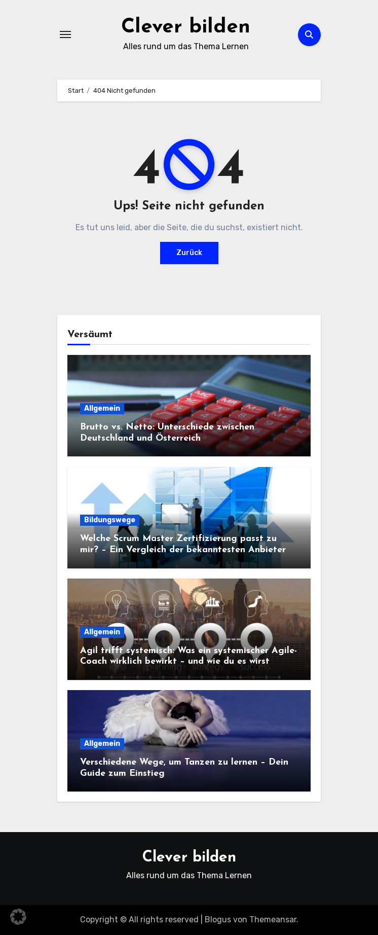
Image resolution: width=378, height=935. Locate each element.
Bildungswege (109, 520)
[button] (18, 916)
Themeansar (272, 919)
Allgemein (102, 408)
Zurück (189, 252)
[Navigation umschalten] (65, 34)
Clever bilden (185, 27)
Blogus (218, 919)
